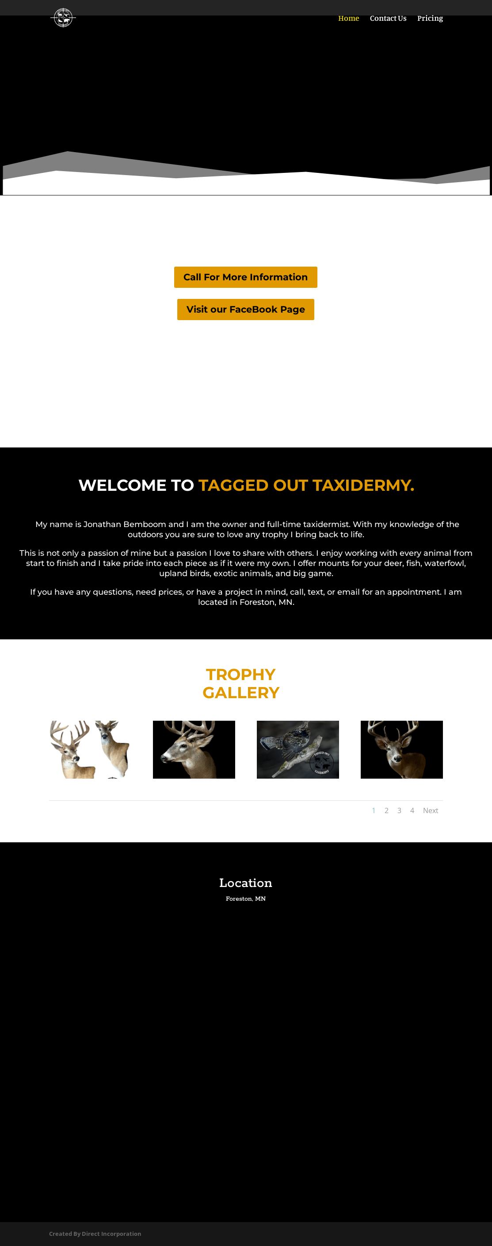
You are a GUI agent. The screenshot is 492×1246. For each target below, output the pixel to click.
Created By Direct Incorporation (95, 1234)
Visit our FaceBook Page (246, 309)
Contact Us (388, 19)
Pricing (430, 19)
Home (348, 19)
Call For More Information (245, 277)
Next (431, 810)
